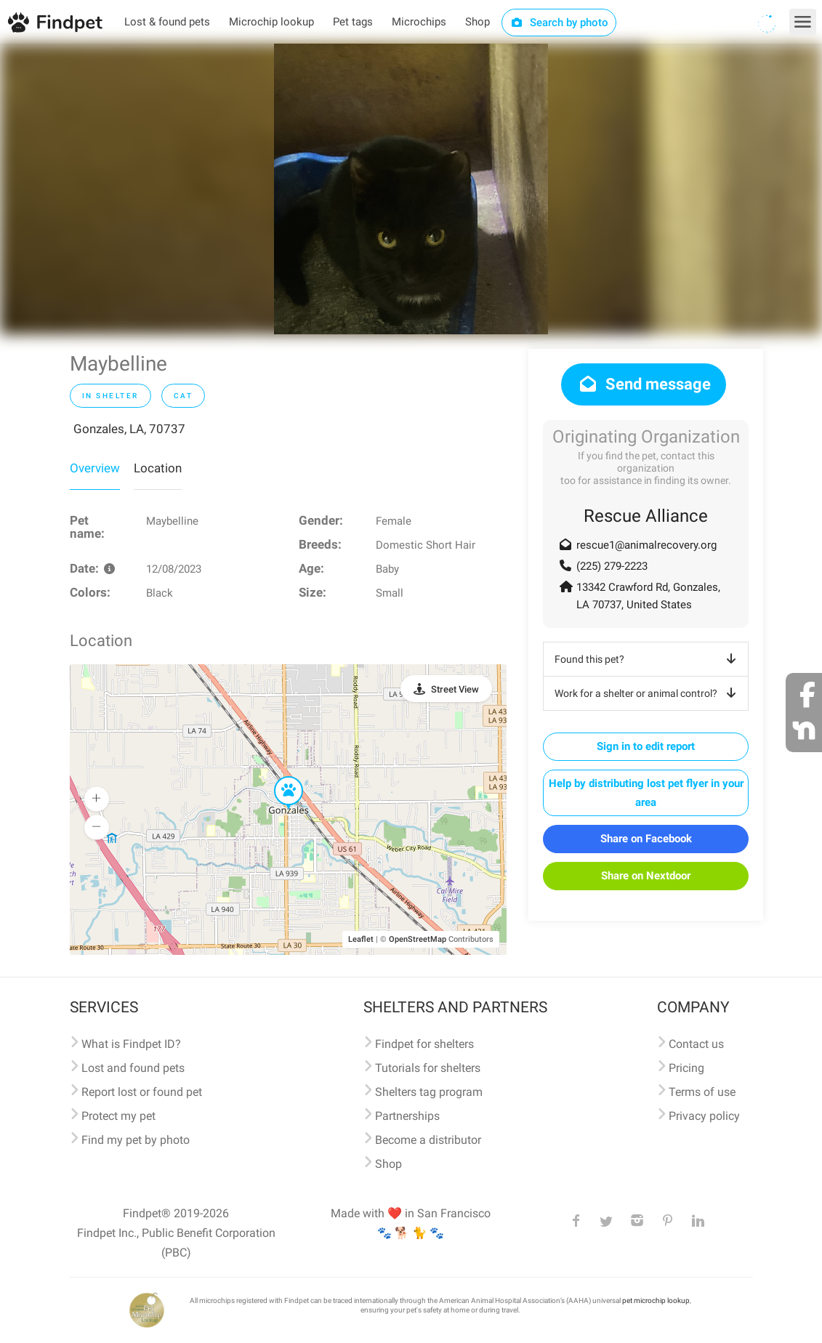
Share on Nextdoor (645, 875)
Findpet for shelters (424, 1044)
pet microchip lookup (656, 1300)
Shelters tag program (429, 1092)
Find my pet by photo (135, 1140)
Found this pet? (648, 659)
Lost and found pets (133, 1068)
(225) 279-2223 (612, 566)
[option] (411, 189)
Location (158, 468)
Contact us (696, 1044)
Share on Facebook (646, 838)
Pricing (686, 1068)
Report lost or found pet (141, 1092)
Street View (455, 689)
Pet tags (353, 21)
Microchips (419, 21)
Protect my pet (118, 1116)
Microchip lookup (271, 21)
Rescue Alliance (646, 516)
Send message (643, 384)
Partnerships (407, 1116)
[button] (278, 777)
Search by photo (559, 22)
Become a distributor (428, 1140)
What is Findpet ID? (131, 1044)
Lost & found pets (167, 21)
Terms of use (702, 1092)
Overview (95, 468)
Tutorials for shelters (427, 1068)
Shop (477, 21)
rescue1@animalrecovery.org (646, 545)
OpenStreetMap (417, 939)
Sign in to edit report (646, 746)
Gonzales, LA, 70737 (129, 429)
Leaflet (361, 939)
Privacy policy (704, 1116)
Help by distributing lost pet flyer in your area (646, 793)
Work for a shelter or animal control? (648, 693)
